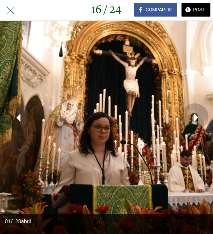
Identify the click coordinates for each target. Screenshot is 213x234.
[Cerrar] (10, 10)
